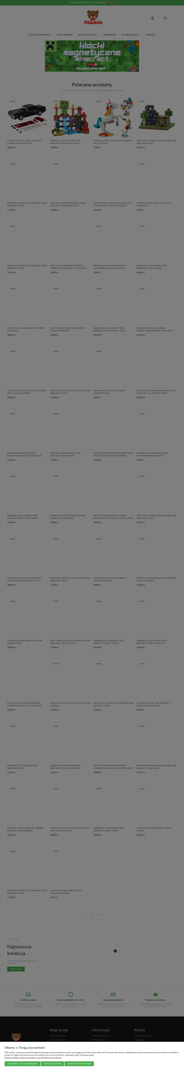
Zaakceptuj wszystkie (79, 1064)
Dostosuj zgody (52, 1064)
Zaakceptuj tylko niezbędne (23, 1064)
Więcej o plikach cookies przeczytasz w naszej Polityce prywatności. (33, 1057)
